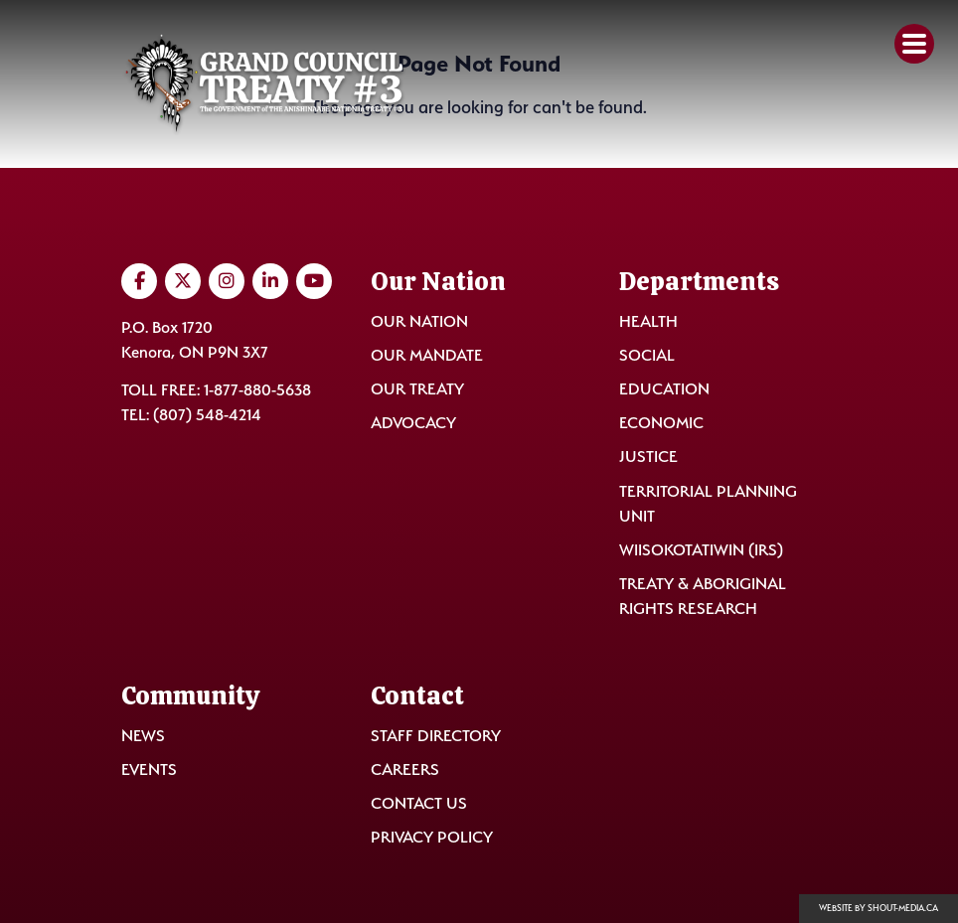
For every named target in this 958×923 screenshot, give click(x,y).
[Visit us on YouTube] (314, 281)
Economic (661, 422)
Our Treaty (417, 389)
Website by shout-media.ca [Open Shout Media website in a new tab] (878, 908)
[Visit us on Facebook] (139, 281)
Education (664, 389)
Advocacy (413, 422)
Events (149, 769)
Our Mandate (427, 355)
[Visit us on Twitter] (183, 281)
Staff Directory (436, 735)
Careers (405, 769)
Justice (648, 456)
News (143, 735)
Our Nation (419, 321)
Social (647, 355)
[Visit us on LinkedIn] (270, 281)
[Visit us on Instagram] (226, 281)
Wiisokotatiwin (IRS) (701, 549)
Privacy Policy (432, 837)
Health (648, 321)
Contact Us (419, 803)
